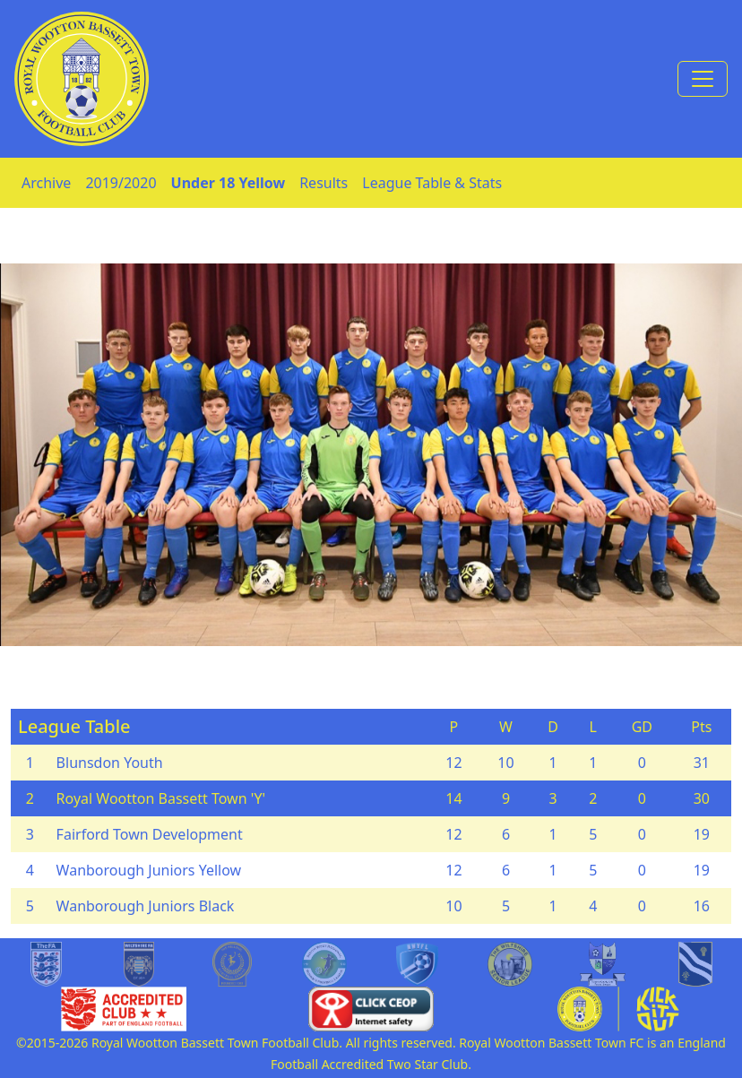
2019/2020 (120, 183)
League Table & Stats (432, 183)
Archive (46, 183)
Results (323, 183)
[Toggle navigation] (702, 79)
